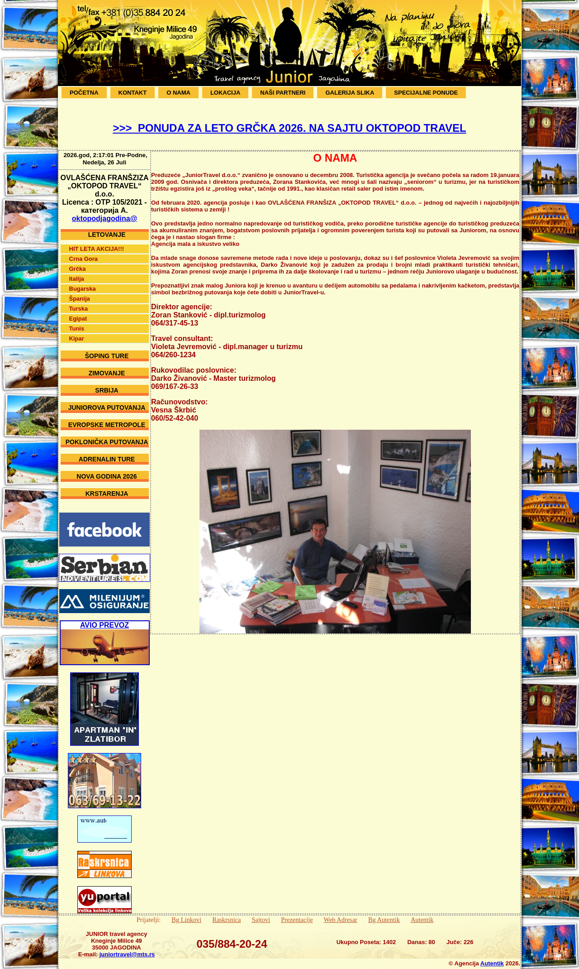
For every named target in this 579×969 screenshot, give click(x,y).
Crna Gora (83, 252)
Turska (78, 301)
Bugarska (82, 281)
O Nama (178, 92)
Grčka (77, 262)
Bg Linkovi (186, 912)
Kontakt (133, 92)
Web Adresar (340, 912)
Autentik (422, 912)
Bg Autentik (384, 912)
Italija (76, 272)
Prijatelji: (149, 912)
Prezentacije (297, 912)
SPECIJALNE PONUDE (426, 92)
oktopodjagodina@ (104, 212)
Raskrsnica (226, 912)
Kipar (76, 331)
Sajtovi (261, 912)
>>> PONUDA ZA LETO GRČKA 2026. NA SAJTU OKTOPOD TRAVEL (289, 128)
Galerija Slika (349, 92)
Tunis (77, 321)
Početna (84, 92)
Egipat (78, 311)
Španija (79, 291)
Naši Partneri (282, 92)
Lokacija (225, 92)
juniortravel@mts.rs (127, 947)
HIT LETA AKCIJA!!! (96, 242)
